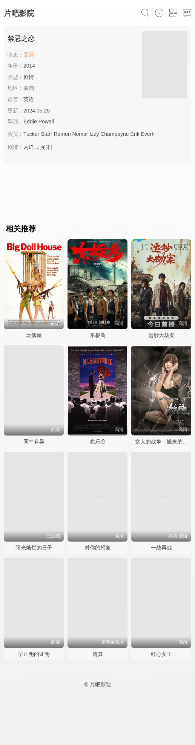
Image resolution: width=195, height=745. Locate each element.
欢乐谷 (98, 442)
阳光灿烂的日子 (33, 548)
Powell (46, 122)
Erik (135, 134)
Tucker (31, 134)
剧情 (28, 77)
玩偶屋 (34, 335)
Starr (46, 134)
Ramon (62, 134)
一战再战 (161, 548)
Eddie (30, 122)
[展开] (45, 147)
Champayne (114, 134)
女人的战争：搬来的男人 (164, 442)
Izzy (94, 134)
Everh (148, 134)
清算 (97, 654)
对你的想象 (97, 548)
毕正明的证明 (34, 654)
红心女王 (161, 654)
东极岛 (98, 335)
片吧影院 (19, 13)
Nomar (80, 134)
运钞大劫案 (161, 335)
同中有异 (34, 442)
